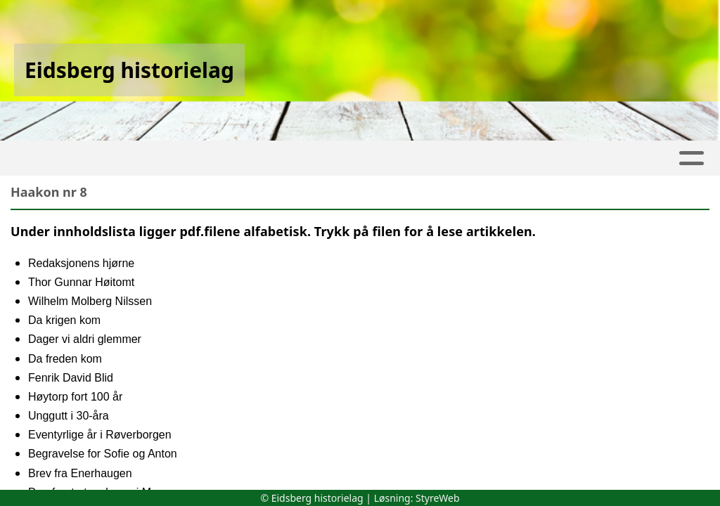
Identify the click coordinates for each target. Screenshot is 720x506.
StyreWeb (438, 498)
